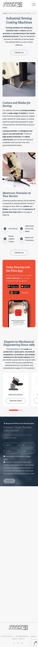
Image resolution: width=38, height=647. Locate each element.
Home (5, 13)
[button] (13, 410)
